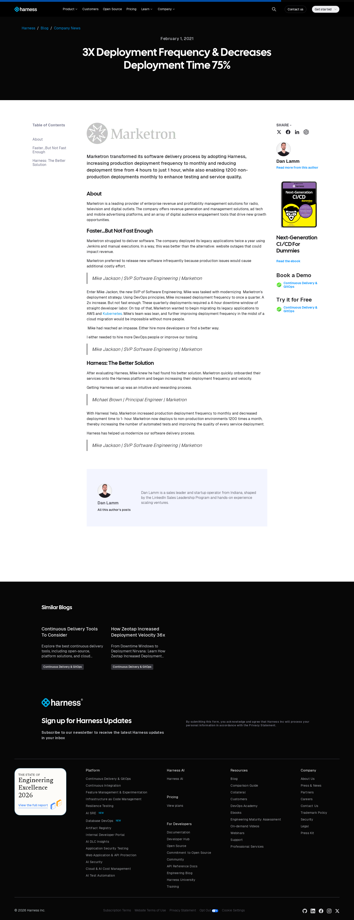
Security (307, 819)
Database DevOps (99, 820)
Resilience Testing (99, 805)
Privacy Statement (183, 910)
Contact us (295, 9)
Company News (67, 28)
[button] (70, 9)
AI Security (94, 861)
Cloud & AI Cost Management (108, 868)
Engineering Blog (179, 873)
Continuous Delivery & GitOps (108, 778)
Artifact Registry (98, 828)
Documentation (178, 832)
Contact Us (309, 805)
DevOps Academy (244, 805)
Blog (234, 778)
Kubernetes (112, 313)
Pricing (131, 9)
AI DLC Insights (97, 841)
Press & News (311, 785)
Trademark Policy (314, 812)
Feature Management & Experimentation (116, 792)
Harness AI (175, 778)
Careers (307, 799)
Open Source (112, 9)
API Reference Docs (182, 866)
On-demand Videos (245, 826)
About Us (308, 778)
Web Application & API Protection (111, 855)
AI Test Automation (100, 875)
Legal (305, 826)
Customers (90, 9)
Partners (307, 792)
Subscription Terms (117, 910)
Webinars (237, 833)
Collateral (238, 792)
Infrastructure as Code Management (114, 799)
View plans (175, 805)
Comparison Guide (244, 785)
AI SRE (91, 813)
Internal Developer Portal (105, 834)
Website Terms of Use (150, 910)
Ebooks (236, 812)
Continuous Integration (103, 785)
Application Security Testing (107, 848)
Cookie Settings (233, 910)
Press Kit (307, 833)
